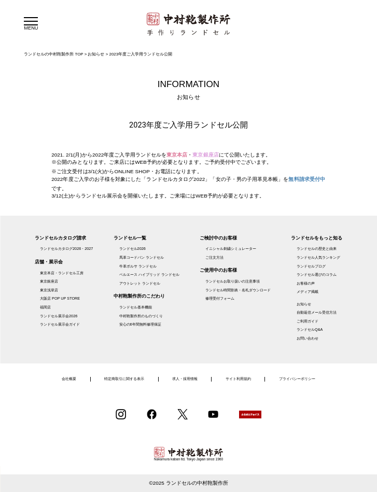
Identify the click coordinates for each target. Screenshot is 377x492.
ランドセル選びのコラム (317, 274)
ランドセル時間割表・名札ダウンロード (238, 290)
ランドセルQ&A (310, 329)
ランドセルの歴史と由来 (317, 248)
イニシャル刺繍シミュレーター (230, 248)
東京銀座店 (49, 281)
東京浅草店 (49, 290)
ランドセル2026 (132, 248)
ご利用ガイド (307, 321)
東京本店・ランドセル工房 (61, 273)
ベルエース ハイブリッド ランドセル (149, 274)
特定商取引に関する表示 (124, 379)
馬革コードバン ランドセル (141, 257)
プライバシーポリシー (297, 379)
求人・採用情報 (185, 379)
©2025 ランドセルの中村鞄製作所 (188, 483)
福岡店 (45, 307)
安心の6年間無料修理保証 (140, 324)
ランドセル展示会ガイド (60, 324)
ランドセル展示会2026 (58, 316)
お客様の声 (306, 283)
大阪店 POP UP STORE (60, 298)
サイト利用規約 (238, 379)
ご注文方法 (214, 257)
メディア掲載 (307, 291)
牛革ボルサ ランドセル (138, 266)
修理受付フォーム (219, 298)
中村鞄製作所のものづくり (141, 316)
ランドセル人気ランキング (318, 257)
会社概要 (69, 379)
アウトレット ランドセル (139, 283)
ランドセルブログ (311, 266)
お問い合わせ (307, 338)
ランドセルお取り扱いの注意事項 (232, 281)
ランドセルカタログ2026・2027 (66, 248)
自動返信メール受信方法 (317, 312)
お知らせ (304, 304)
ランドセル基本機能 (135, 307)
